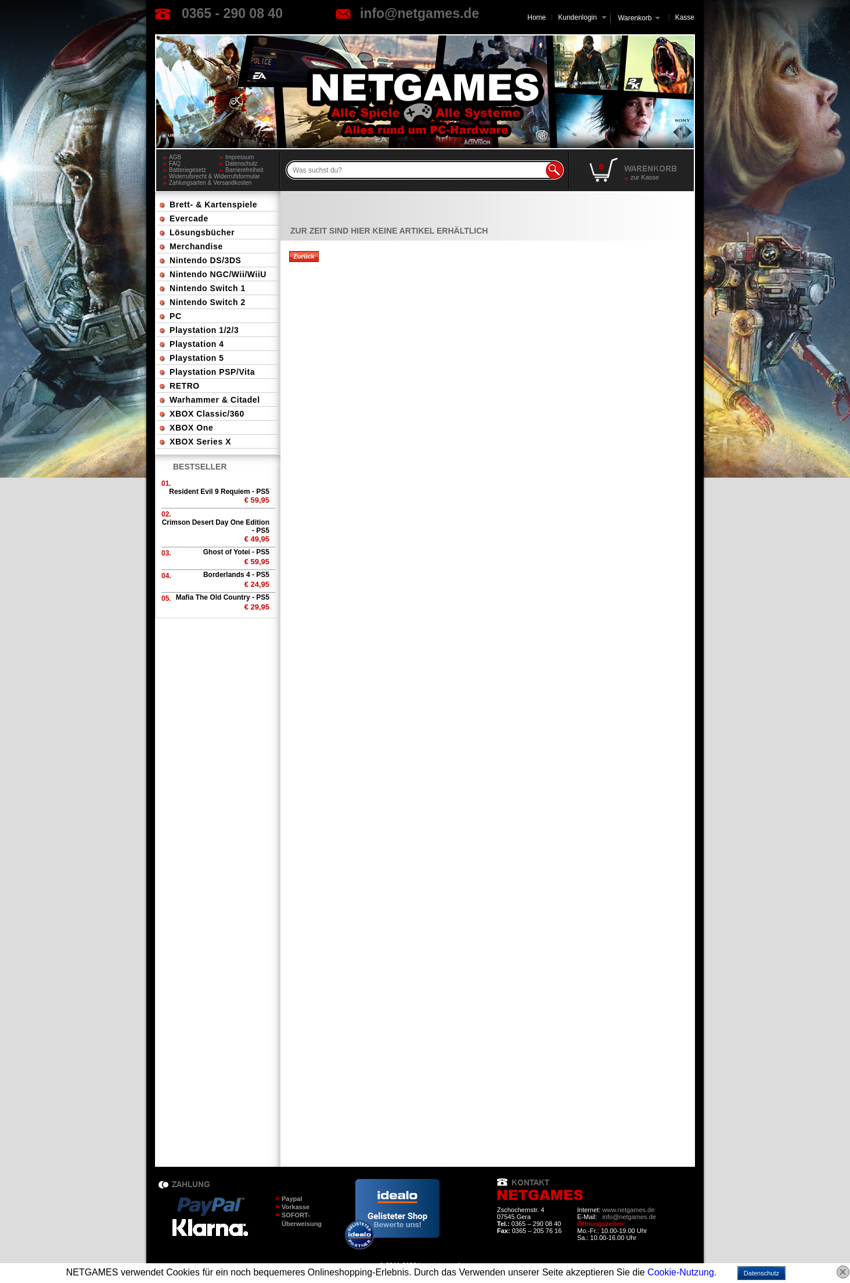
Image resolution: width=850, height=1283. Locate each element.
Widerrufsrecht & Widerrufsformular (214, 176)
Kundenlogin (582, 17)
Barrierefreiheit (244, 170)
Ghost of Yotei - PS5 (236, 552)
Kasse (684, 17)
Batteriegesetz (187, 170)
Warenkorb (634, 17)
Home (536, 17)
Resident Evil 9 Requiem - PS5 (219, 492)
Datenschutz (241, 163)
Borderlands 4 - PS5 (236, 575)
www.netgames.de (628, 1209)
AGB (175, 157)
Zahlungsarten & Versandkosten (210, 183)
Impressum (239, 157)
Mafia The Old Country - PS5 (222, 597)
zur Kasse (645, 177)
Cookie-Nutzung (680, 1272)
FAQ (175, 163)
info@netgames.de (419, 13)
